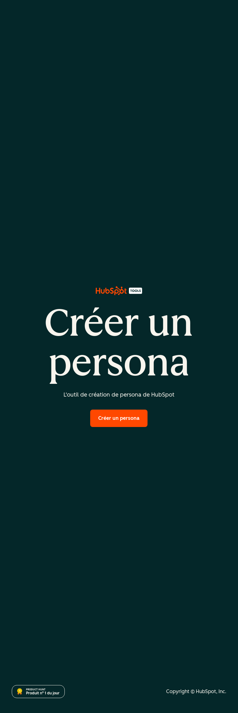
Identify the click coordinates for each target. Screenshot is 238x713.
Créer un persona (118, 418)
